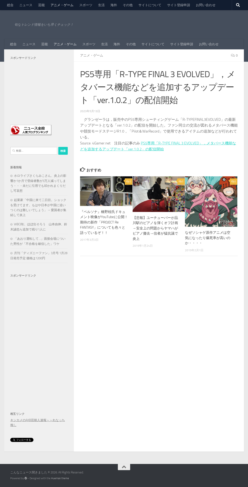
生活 (101, 5)
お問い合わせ (206, 5)
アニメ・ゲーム (62, 5)
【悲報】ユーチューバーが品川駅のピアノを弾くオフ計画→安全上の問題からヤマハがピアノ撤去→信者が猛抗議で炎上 (155, 228)
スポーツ (85, 5)
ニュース (25, 5)
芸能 (41, 5)
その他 (128, 5)
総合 (10, 5)
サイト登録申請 (178, 5)
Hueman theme (60, 478)
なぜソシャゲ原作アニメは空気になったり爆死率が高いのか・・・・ (207, 237)
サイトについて (149, 5)
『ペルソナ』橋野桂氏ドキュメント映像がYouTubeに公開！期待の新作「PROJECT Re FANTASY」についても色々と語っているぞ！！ (104, 222)
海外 (113, 5)
